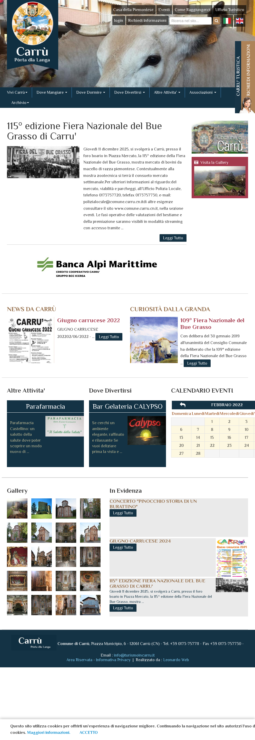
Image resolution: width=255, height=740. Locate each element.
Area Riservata (79, 660)
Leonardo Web (176, 660)
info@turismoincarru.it (134, 655)
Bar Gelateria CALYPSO (128, 406)
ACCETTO (89, 732)
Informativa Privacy (114, 660)
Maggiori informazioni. (48, 732)
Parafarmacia (45, 406)
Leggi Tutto (173, 238)
